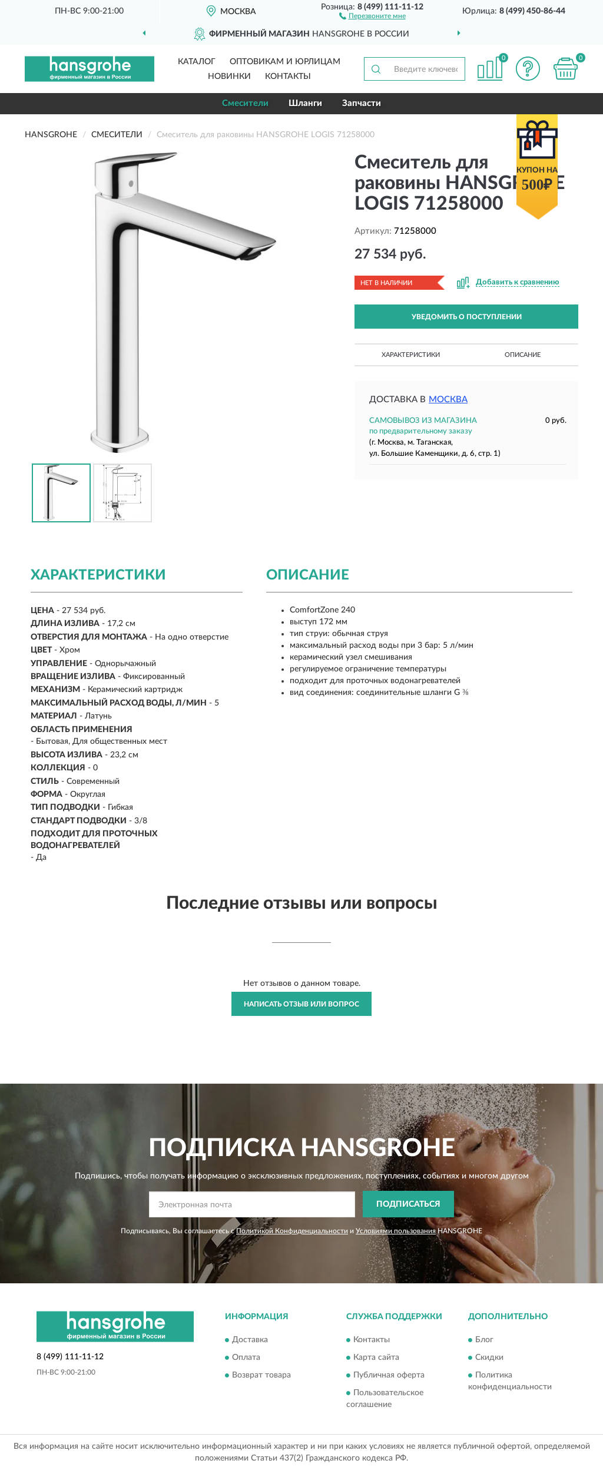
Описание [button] (523, 355)
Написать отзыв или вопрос (301, 1004)
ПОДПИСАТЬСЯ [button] (408, 1204)
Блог (484, 1340)
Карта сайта (376, 1357)
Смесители (245, 103)
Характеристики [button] (411, 355)
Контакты (288, 76)
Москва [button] (448, 399)
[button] (372, 15)
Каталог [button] (197, 62)
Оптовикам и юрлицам (285, 62)
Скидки (489, 1357)
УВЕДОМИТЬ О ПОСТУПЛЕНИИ (467, 316)
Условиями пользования (396, 1230)
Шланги (305, 103)
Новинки (229, 76)
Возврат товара (261, 1375)
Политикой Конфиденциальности (292, 1230)
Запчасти (361, 103)
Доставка (250, 1340)
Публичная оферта (389, 1375)
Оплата (246, 1357)
